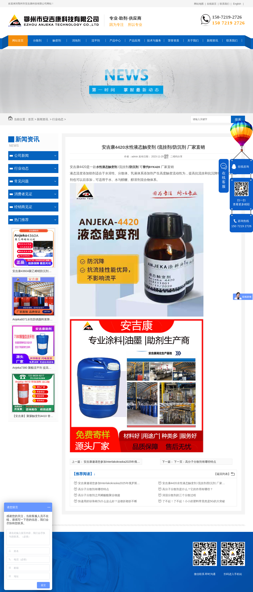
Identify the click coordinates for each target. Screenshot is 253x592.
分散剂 (37, 40)
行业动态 (57, 119)
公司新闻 (21, 156)
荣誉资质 (173, 40)
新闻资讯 (212, 40)
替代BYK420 (151, 167)
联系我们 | (225, 3)
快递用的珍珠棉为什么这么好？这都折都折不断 (107, 501)
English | (238, 3)
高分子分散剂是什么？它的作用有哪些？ (187, 489)
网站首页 (17, 40)
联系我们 (232, 40)
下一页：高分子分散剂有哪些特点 (195, 461)
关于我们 (193, 40)
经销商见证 (23, 207)
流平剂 (95, 40)
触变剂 (57, 40)
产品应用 (134, 40)
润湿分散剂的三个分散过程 (179, 495)
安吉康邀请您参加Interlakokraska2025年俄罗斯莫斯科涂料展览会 (124, 461)
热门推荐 (21, 220)
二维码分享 (176, 156)
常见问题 (21, 181)
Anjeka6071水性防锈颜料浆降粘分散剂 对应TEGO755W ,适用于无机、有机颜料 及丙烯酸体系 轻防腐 (33, 319)
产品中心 (115, 40)
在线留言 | (212, 3)
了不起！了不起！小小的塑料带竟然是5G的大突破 (193, 501)
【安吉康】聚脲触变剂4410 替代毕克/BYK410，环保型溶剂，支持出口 (33, 416)
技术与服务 (154, 40)
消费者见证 (23, 194)
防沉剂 (134, 167)
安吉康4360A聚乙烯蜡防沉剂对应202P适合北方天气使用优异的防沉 (33, 271)
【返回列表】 (222, 474)
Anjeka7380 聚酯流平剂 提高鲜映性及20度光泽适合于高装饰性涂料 (33, 367)
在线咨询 (243, 166)
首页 (31, 119)
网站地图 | (200, 3)
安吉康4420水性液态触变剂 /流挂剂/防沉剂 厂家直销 (194, 483)
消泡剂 (76, 40)
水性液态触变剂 (106, 167)
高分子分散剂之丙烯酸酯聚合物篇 (99, 495)
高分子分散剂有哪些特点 (93, 489)
